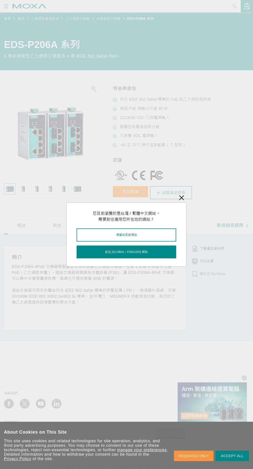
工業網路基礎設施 (45, 19)
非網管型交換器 (108, 19)
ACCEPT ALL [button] (232, 456)
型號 (128, 224)
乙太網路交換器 (77, 19)
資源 (92, 224)
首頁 (7, 19)
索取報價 (133, 193)
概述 (21, 224)
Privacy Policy (17, 459)
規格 (56, 224)
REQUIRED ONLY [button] (193, 456)
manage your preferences (142, 450)
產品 (21, 19)
